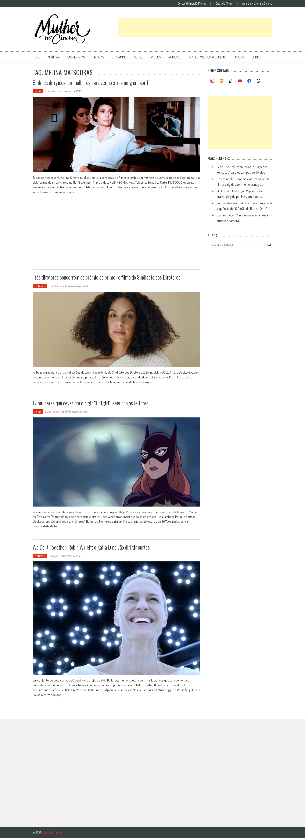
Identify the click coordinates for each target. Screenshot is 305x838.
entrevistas (76, 57)
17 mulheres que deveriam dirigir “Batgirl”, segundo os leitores (90, 403)
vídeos (156, 57)
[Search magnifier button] (269, 245)
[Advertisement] (195, 27)
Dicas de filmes (224, 3)
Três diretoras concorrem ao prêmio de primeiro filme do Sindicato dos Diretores (106, 277)
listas (38, 91)
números (174, 57)
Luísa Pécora (52, 91)
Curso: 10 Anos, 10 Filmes (191, 3)
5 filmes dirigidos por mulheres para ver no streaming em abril (90, 82)
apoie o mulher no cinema (207, 57)
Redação (53, 556)
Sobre (256, 57)
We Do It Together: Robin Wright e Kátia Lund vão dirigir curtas (91, 547)
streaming (119, 57)
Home (36, 57)
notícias (54, 57)
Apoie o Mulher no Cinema (257, 3)
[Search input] (238, 245)
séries (138, 57)
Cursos (238, 57)
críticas (98, 57)
